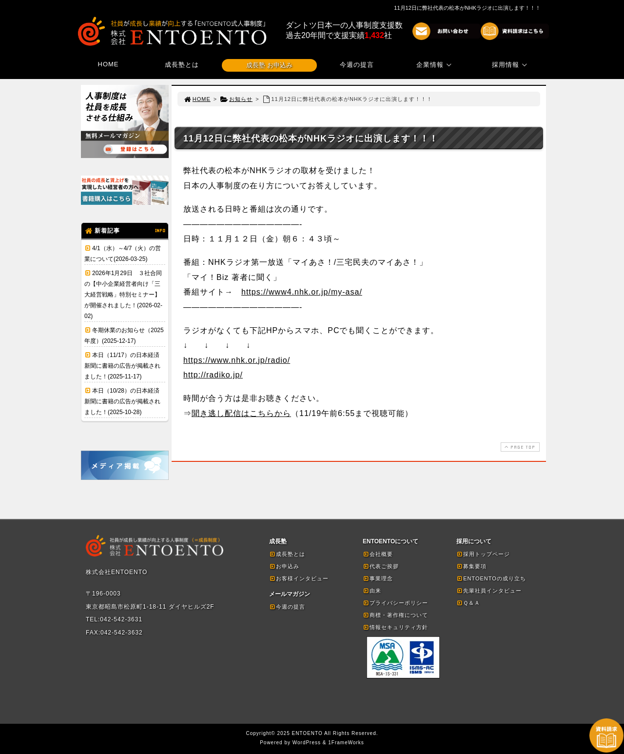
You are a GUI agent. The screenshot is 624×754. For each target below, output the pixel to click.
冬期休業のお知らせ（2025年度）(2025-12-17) (124, 335)
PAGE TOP (519, 447)
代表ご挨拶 (381, 566)
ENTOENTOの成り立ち (491, 578)
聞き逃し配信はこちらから (241, 413)
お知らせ (236, 99)
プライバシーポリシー (395, 603)
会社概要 (378, 554)
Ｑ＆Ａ (468, 603)
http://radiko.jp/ (213, 375)
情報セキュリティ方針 (395, 627)
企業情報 (435, 64)
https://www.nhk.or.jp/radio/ (236, 360)
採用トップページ (483, 554)
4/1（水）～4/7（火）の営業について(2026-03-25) (122, 253)
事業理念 (378, 578)
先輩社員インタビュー (489, 591)
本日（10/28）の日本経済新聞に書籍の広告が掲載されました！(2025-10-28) (122, 401)
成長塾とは (182, 64)
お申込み (284, 566)
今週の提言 (357, 64)
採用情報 (511, 64)
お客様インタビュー (299, 578)
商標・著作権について (395, 615)
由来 (372, 591)
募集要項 (471, 566)
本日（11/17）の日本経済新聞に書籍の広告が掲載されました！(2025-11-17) (122, 366)
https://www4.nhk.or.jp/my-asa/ (301, 292)
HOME (108, 64)
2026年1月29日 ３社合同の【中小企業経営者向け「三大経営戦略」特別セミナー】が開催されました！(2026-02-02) (123, 294)
